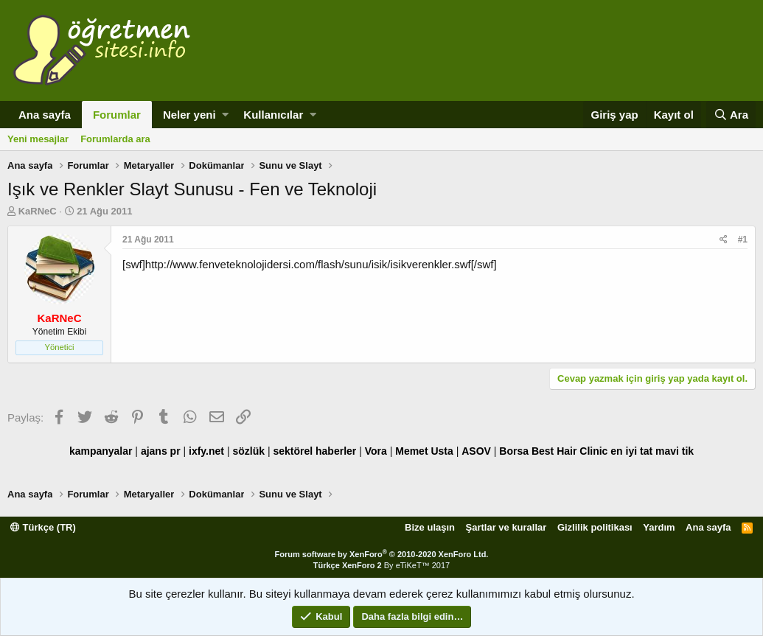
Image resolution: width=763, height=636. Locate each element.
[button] (225, 114)
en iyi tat (631, 451)
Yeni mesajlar (38, 138)
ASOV (476, 451)
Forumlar (117, 114)
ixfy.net (206, 451)
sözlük (248, 451)
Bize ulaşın (430, 527)
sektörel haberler (314, 451)
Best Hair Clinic (569, 451)
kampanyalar (101, 451)
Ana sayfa (44, 114)
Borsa (514, 451)
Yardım (659, 527)
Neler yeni (189, 114)
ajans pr (161, 451)
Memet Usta (424, 451)
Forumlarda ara (115, 138)
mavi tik (674, 451)
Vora (376, 451)
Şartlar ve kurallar (506, 527)
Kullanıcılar (273, 114)
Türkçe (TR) (43, 527)
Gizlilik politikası (595, 527)
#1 (743, 239)
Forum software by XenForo (382, 554)
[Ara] (731, 114)
